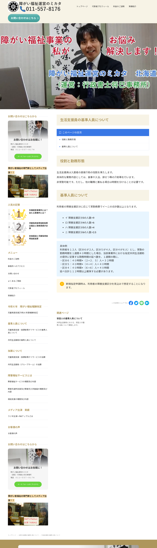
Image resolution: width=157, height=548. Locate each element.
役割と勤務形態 (69, 139)
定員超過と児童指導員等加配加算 (38, 238)
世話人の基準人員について (69, 318)
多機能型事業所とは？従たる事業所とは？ (38, 212)
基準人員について (70, 146)
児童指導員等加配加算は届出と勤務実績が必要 (38, 226)
